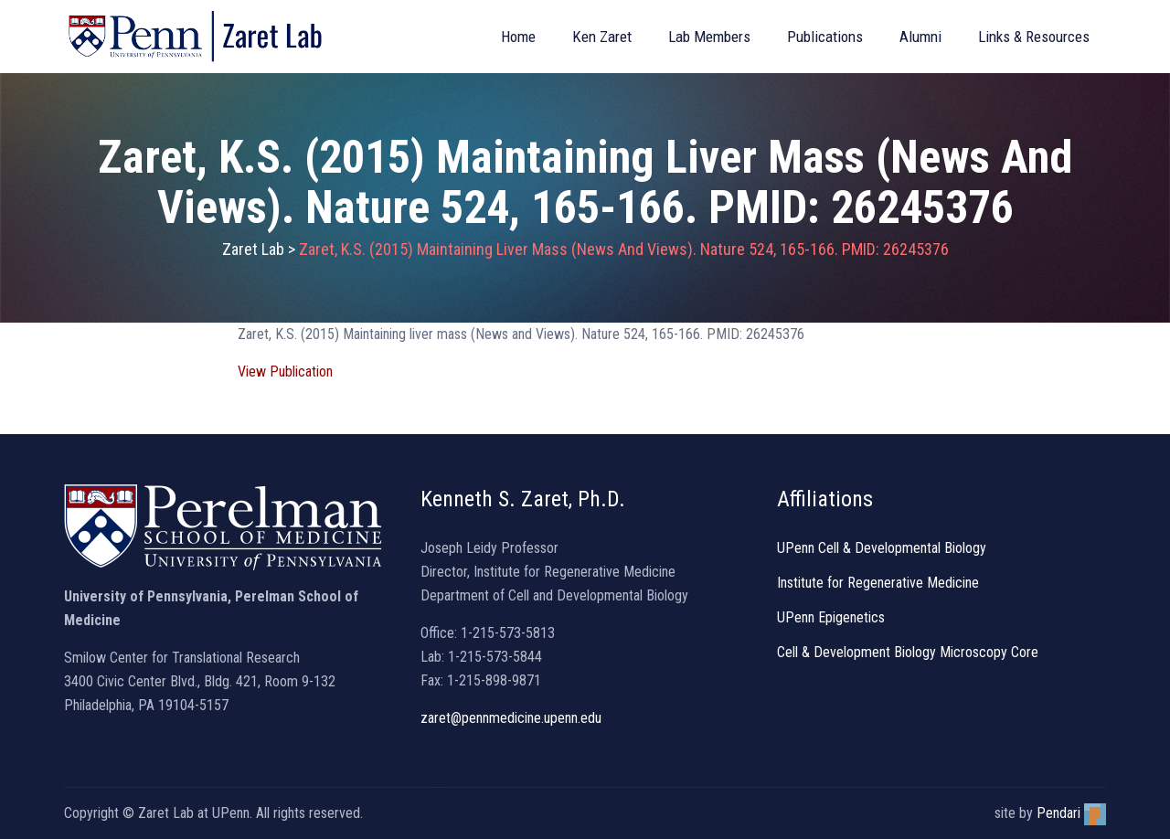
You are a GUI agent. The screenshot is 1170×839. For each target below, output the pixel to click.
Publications (825, 36)
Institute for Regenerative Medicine (878, 582)
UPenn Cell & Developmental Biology (881, 548)
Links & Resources (1034, 36)
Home (518, 36)
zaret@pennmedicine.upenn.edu (510, 718)
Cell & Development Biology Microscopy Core (907, 652)
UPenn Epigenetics (831, 617)
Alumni (920, 36)
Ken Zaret (602, 36)
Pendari (1071, 813)
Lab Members (709, 36)
